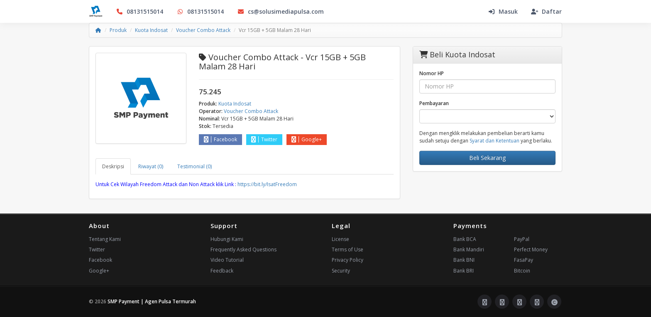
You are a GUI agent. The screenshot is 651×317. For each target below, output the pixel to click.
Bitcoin (522, 270)
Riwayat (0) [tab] (150, 166)
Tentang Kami (105, 239)
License (340, 239)
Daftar (546, 11)
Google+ (306, 139)
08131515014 (139, 11)
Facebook (220, 139)
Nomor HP (431, 73)
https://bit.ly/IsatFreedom (267, 184)
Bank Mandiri (468, 249)
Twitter (264, 139)
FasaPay (523, 259)
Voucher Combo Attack (203, 30)
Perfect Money (531, 249)
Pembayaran (434, 103)
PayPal (521, 239)
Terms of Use (347, 249)
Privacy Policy (347, 259)
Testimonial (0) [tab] (194, 166)
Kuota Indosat (151, 30)
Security (341, 270)
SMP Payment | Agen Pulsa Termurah (152, 301)
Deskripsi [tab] (113, 166)
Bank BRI (463, 270)
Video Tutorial (227, 259)
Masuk (503, 11)
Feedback (221, 270)
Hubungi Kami (226, 239)
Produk (118, 30)
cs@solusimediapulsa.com (280, 11)
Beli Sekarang (487, 158)
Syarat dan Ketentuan (494, 140)
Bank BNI (464, 259)
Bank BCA (464, 239)
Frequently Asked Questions (243, 249)
